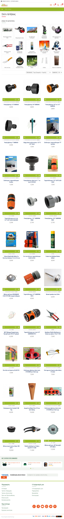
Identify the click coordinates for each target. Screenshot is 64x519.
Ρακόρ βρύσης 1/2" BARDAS (11, 104)
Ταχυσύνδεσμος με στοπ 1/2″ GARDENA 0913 (32, 333)
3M (10, 329)
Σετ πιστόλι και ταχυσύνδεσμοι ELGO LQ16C (32, 257)
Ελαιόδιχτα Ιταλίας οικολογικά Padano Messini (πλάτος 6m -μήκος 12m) (34, 462)
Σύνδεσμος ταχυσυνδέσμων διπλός (11, 181)
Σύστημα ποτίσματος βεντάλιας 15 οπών (53, 371)
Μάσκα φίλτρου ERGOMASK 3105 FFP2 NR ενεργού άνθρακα (11, 295)
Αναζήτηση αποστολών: (18, 475)
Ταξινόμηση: (29, 72)
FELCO (30, 405)
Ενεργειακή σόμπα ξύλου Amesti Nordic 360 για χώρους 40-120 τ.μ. (55, 462)
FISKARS (30, 443)
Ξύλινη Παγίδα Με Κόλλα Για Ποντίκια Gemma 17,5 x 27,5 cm (11, 257)
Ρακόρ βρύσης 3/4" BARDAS (32, 104)
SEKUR (10, 443)
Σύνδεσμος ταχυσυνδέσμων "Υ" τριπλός (52, 143)
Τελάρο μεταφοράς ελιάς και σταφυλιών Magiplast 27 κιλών (14, 462)
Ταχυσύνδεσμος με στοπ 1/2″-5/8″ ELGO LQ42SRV (11, 219)
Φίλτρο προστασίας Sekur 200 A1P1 (11, 447)
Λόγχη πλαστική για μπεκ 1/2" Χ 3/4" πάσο (32, 143)
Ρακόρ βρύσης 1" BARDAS (11, 142)
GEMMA (10, 253)
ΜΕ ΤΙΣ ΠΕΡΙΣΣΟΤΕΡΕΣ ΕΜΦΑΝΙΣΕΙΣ (9, 458)
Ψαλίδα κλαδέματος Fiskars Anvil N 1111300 (32, 447)
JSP (51, 442)
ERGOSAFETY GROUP (9, 291)
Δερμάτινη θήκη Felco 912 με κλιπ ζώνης (32, 409)
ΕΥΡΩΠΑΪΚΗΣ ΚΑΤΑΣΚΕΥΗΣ (10, 102)
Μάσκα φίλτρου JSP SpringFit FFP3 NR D (53, 446)
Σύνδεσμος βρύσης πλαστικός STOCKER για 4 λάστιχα (53, 409)
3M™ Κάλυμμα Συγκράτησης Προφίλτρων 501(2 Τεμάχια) (11, 333)
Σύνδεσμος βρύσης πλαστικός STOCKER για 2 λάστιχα (32, 371)
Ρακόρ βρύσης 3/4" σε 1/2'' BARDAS (53, 105)
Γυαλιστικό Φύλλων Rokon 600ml (53, 257)
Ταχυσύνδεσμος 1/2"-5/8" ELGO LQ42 (52, 181)
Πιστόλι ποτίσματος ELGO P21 (11, 370)
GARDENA (31, 215)
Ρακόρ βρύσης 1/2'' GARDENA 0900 (32, 219)
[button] (30, 468)
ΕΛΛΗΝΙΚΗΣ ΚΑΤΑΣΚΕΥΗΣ (51, 140)
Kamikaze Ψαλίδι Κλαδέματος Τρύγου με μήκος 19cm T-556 (53, 333)
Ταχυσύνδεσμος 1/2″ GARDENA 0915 (32, 295)
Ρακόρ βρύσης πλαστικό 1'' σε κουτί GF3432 (32, 181)
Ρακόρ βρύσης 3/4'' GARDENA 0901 (53, 219)
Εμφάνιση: (55, 72)
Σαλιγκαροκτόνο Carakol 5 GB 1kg (11, 409)
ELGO (51, 178)
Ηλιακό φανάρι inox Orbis (53, 294)
